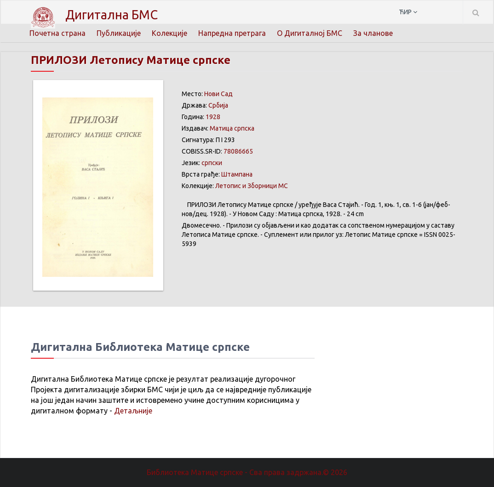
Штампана (237, 174)
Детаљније (133, 411)
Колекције (169, 33)
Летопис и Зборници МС (251, 185)
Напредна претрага (232, 33)
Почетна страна (57, 33)
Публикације (119, 33)
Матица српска (232, 128)
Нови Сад (218, 93)
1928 (213, 116)
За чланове (373, 33)
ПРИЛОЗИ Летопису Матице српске (130, 60)
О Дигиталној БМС (309, 33)
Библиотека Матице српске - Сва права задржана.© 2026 (247, 472)
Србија (218, 105)
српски (211, 162)
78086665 (238, 151)
